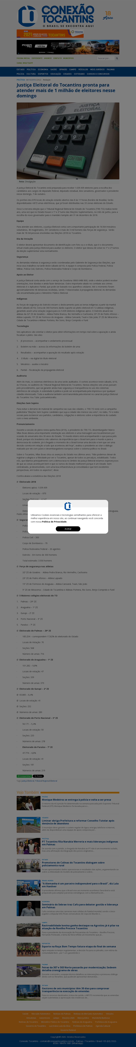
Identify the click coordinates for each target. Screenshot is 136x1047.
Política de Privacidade (54, 521)
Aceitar (68, 528)
